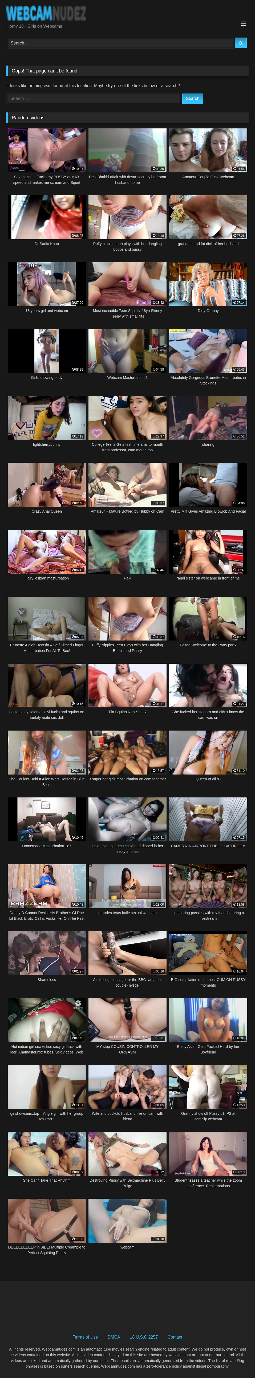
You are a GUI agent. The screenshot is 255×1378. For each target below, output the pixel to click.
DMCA (114, 1337)
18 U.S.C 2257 (144, 1337)
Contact (175, 1337)
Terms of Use (85, 1337)
